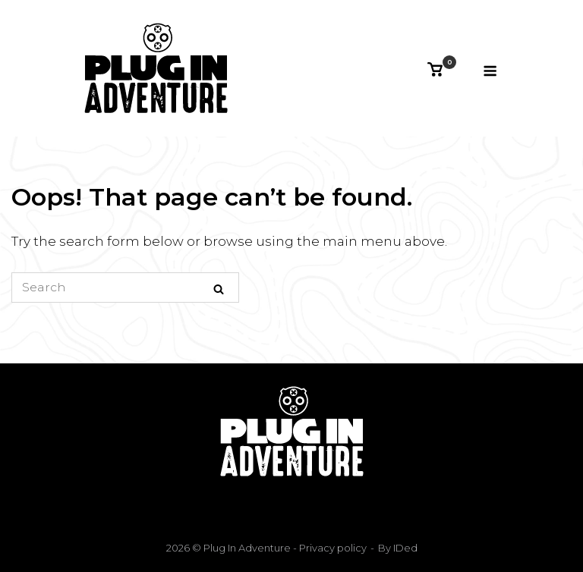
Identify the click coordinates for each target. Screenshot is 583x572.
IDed (405, 548)
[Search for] (125, 287)
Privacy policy (332, 548)
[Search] (218, 288)
